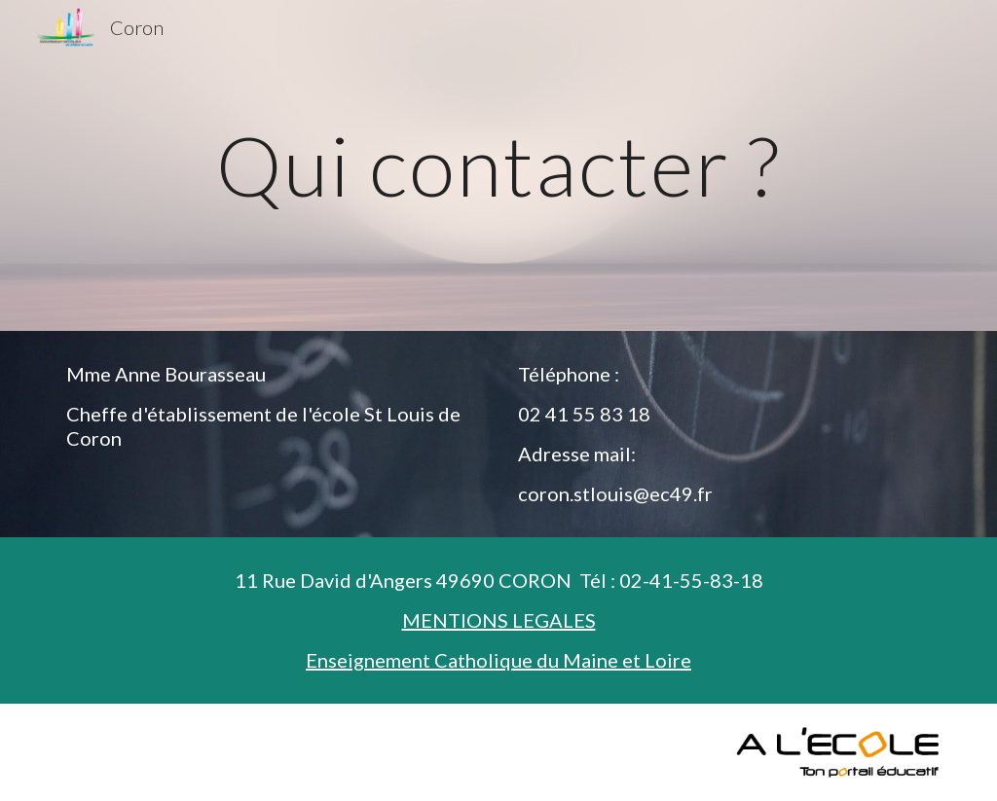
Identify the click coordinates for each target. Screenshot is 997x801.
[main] (499, 165)
